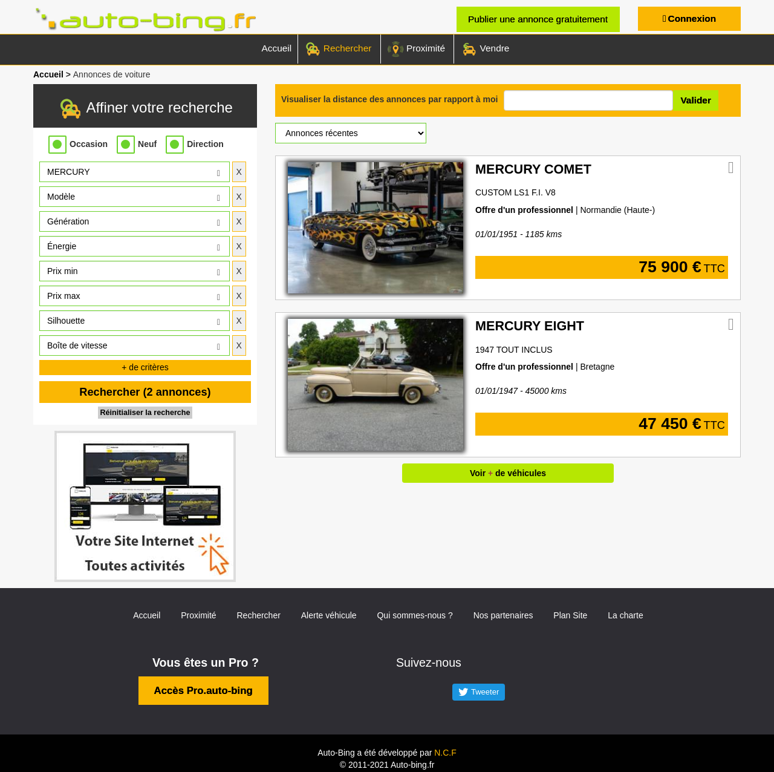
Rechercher (338, 49)
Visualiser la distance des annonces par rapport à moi (389, 99)
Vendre (484, 49)
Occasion (89, 144)
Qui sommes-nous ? (414, 615)
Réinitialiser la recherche (145, 412)
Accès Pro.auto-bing (203, 690)
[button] (134, 172)
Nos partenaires (503, 615)
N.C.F (445, 752)
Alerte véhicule (329, 615)
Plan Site (570, 615)
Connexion (692, 18)
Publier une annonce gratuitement (538, 19)
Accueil (277, 48)
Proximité (416, 49)
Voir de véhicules (508, 473)
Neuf (147, 144)
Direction (205, 144)
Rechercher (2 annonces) (144, 392)
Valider (695, 100)
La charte (625, 615)
